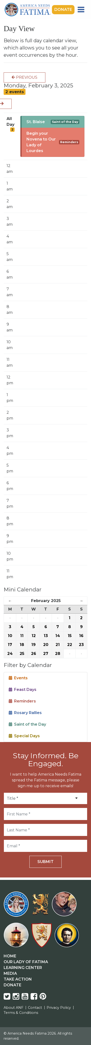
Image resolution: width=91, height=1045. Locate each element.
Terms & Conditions (21, 1012)
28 (57, 653)
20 (45, 644)
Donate (63, 9)
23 (81, 644)
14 (57, 635)
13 (46, 635)
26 (33, 653)
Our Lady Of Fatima (26, 962)
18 (22, 644)
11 (22, 635)
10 (10, 635)
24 (10, 653)
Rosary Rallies (25, 712)
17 (10, 644)
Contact (35, 1007)
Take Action (18, 979)
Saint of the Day (65, 122)
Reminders (69, 142)
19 (33, 644)
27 (45, 653)
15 (70, 635)
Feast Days (22, 689)
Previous (24, 77)
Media (10, 973)
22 (69, 644)
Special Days (24, 736)
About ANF (13, 1007)
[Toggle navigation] (80, 9)
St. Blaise (35, 121)
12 (34, 635)
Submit (45, 861)
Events (18, 678)
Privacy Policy (59, 1007)
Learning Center (23, 967)
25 (22, 653)
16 (81, 635)
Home (10, 956)
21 (58, 644)
